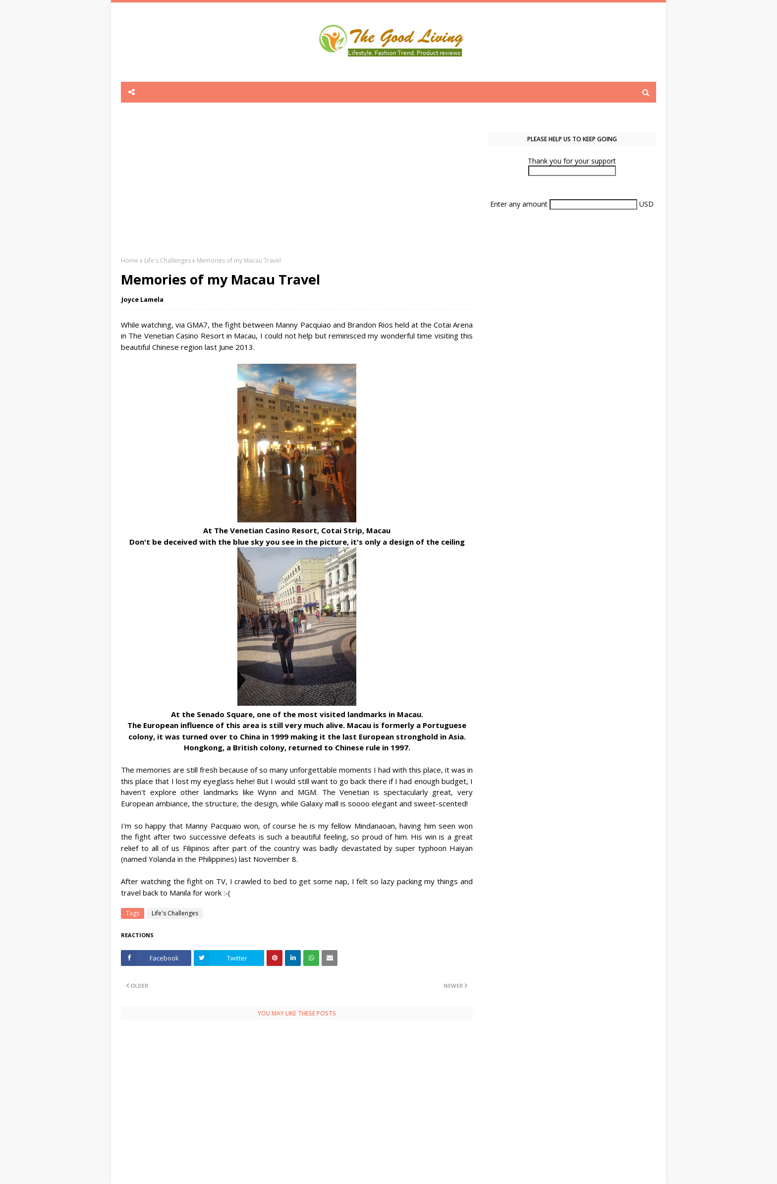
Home (129, 260)
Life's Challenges (167, 260)
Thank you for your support (572, 161)
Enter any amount (520, 204)
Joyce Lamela (142, 299)
